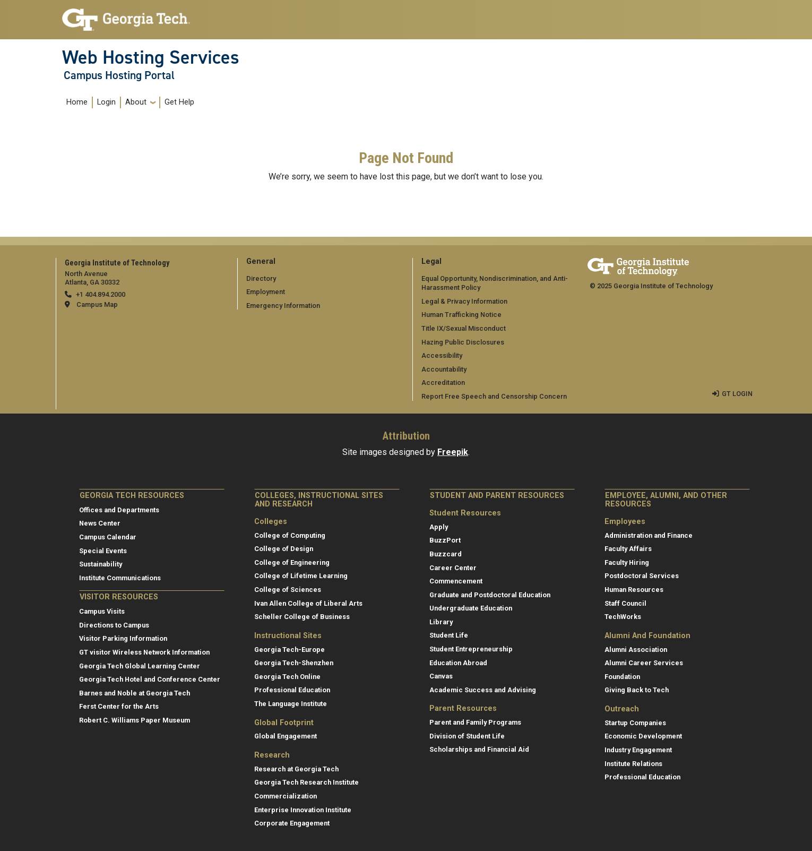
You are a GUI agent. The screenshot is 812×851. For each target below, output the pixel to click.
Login (106, 102)
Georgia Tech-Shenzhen (293, 663)
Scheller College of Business (302, 617)
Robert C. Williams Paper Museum (134, 720)
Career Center (453, 568)
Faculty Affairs (628, 549)
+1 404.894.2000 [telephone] (100, 294)
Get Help (179, 102)
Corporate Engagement (292, 823)
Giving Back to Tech (636, 690)
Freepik (452, 452)
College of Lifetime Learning (301, 576)
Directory (261, 278)
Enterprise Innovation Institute (302, 810)
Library (441, 622)
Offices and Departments (119, 510)
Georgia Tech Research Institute (306, 782)
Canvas (441, 676)
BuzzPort (445, 540)
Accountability (444, 369)
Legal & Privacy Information (464, 301)
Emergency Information (283, 306)
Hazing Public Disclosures (462, 342)
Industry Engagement (638, 750)
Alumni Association (635, 650)
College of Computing (289, 535)
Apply (438, 527)
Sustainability (100, 564)
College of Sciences (287, 590)
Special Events (103, 551)
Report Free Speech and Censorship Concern (494, 396)
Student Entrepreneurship (471, 649)
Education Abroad (458, 663)
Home (77, 102)
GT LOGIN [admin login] (737, 394)
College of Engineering (292, 562)
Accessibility (441, 355)
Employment (265, 292)
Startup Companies (635, 723)
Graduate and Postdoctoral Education (489, 595)
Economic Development (643, 736)
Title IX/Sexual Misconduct (463, 328)
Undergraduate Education (470, 608)
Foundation (622, 677)
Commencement (455, 581)
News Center (99, 523)
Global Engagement (285, 736)
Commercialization (285, 796)
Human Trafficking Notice (461, 315)
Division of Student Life (467, 736)
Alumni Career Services (643, 663)
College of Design (283, 549)
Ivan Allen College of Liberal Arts (308, 603)
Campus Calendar (107, 537)
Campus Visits (102, 611)
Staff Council (625, 603)
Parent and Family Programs (475, 722)
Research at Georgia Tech (296, 769)
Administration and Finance (648, 535)
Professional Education (292, 690)
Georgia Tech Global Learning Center (139, 666)
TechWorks (622, 617)
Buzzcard (445, 554)
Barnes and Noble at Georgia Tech (134, 693)
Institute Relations (633, 764)
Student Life (448, 635)
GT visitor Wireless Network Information (144, 652)
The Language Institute (290, 704)
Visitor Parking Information (123, 638)
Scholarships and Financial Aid (479, 749)
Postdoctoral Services (641, 576)
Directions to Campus (114, 625)
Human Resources (633, 590)
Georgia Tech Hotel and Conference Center (149, 679)
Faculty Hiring (626, 562)
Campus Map (97, 304)
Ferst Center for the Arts (119, 706)
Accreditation (443, 382)
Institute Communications (120, 578)
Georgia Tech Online (287, 677)
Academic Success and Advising (482, 690)
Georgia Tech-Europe (289, 650)
